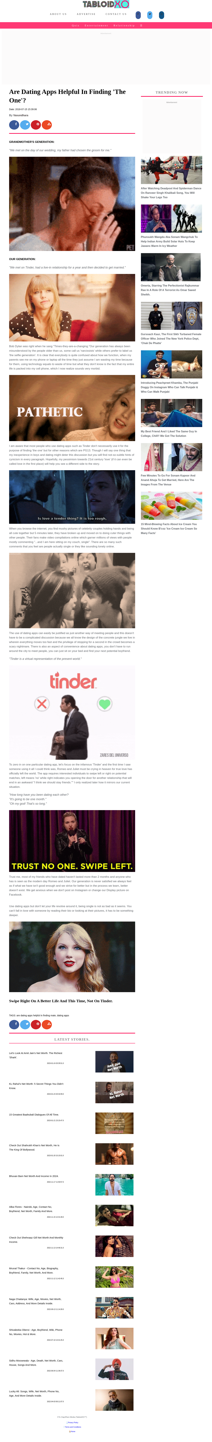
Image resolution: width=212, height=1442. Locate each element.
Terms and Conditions (73, 1427)
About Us (58, 14)
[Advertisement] (106, 59)
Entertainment (96, 25)
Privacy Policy (73, 1422)
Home (73, 1431)
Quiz (76, 25)
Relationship (124, 25)
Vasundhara (20, 115)
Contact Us (116, 14)
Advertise (86, 14)
